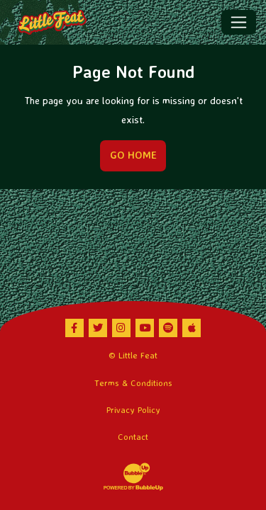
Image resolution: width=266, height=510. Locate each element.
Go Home (133, 155)
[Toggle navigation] (238, 22)
